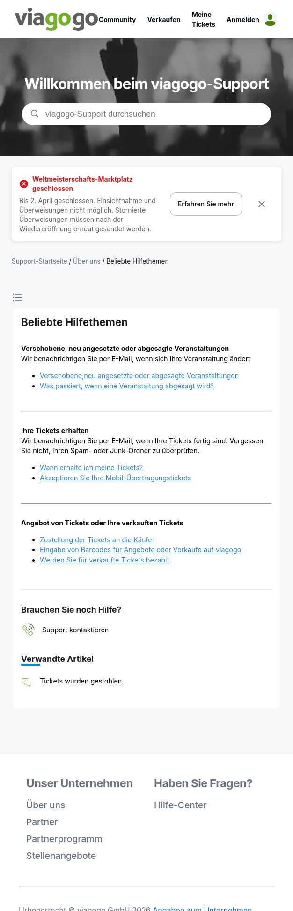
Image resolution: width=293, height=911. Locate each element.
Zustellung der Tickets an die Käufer (97, 540)
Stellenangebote (61, 855)
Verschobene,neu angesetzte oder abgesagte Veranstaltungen (139, 376)
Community (117, 19)
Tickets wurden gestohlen (81, 681)
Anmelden (243, 19)
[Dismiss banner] (261, 204)
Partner (42, 821)
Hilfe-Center (180, 805)
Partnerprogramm (64, 838)
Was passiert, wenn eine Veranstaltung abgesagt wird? (127, 386)
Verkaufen (163, 19)
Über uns (45, 805)
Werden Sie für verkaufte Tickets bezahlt (104, 560)
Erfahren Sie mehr (206, 204)
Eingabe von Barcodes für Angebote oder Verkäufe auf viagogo (140, 550)
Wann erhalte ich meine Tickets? (91, 467)
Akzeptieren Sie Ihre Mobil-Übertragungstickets (115, 478)
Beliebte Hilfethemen (137, 261)
